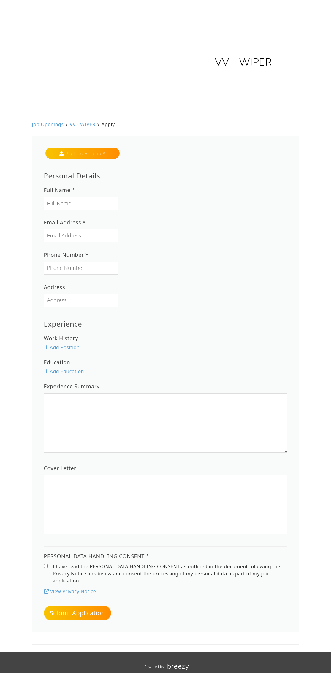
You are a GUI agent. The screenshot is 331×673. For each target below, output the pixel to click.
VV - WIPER (83, 124)
